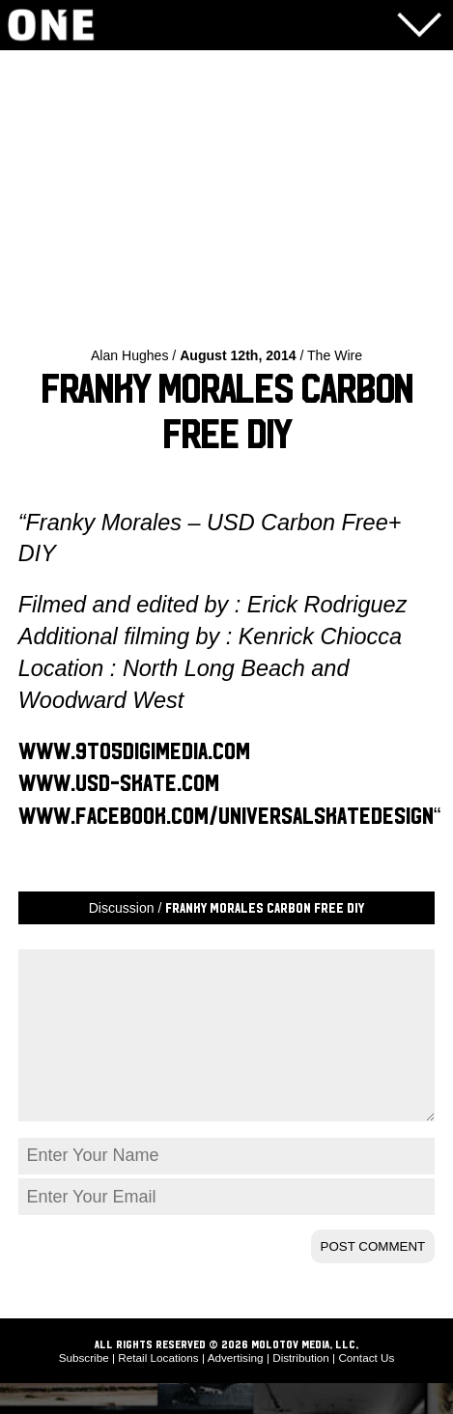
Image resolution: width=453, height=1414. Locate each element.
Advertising (236, 1388)
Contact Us (366, 1388)
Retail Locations (158, 1388)
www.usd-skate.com (118, 784)
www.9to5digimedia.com (134, 752)
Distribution (300, 1388)
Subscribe (84, 1388)
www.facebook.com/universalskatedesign (226, 817)
